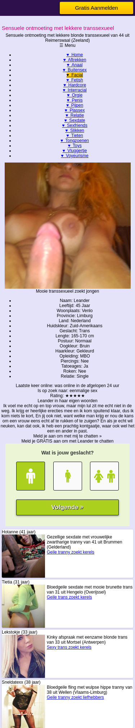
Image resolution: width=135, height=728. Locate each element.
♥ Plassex (75, 110)
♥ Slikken (74, 130)
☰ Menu (67, 45)
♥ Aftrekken (74, 59)
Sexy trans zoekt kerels (69, 647)
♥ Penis (75, 100)
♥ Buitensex (75, 69)
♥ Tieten (74, 135)
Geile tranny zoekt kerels (70, 552)
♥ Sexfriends (74, 125)
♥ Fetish (74, 80)
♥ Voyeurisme (75, 155)
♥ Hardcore (74, 85)
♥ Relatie (75, 115)
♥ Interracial (74, 90)
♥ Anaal (75, 64)
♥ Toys (74, 145)
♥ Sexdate (74, 120)
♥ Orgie (74, 95)
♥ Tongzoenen (74, 140)
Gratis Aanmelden (96, 8)
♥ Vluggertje (75, 150)
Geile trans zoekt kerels (69, 597)
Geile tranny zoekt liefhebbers (75, 697)
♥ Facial (75, 74)
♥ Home (75, 54)
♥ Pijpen (74, 105)
